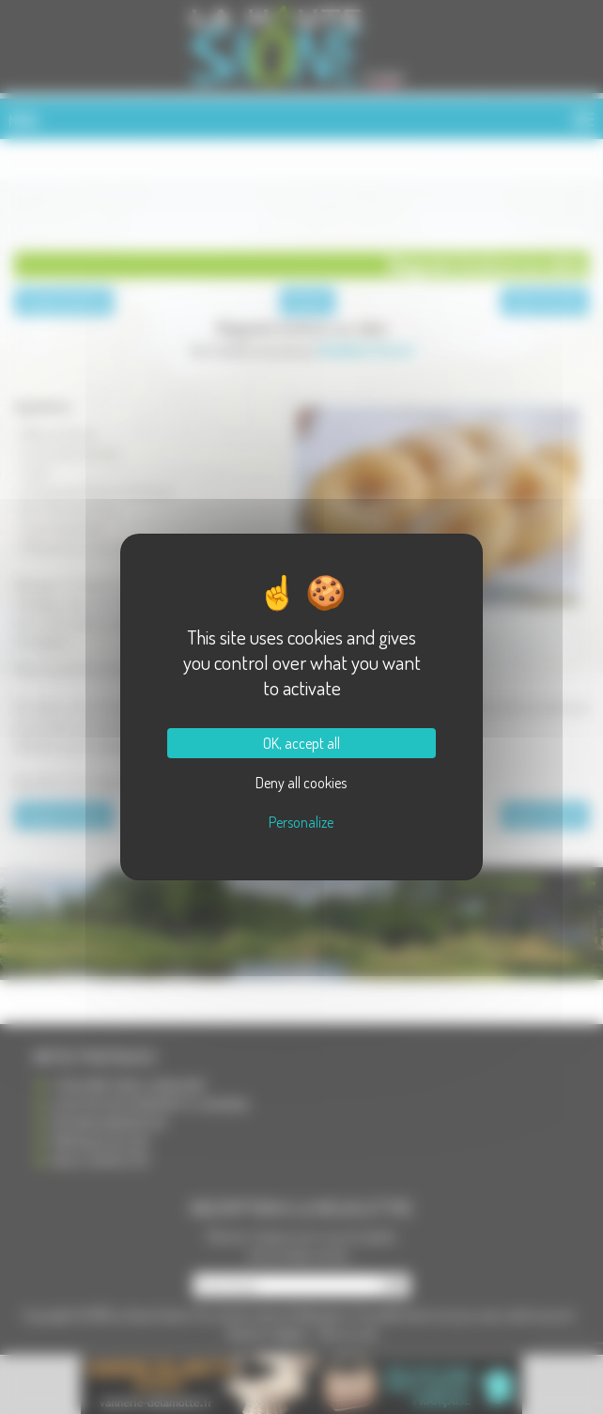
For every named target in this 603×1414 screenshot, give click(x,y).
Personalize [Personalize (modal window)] (301, 822)
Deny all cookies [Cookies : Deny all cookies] (301, 782)
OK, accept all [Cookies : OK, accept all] (301, 743)
